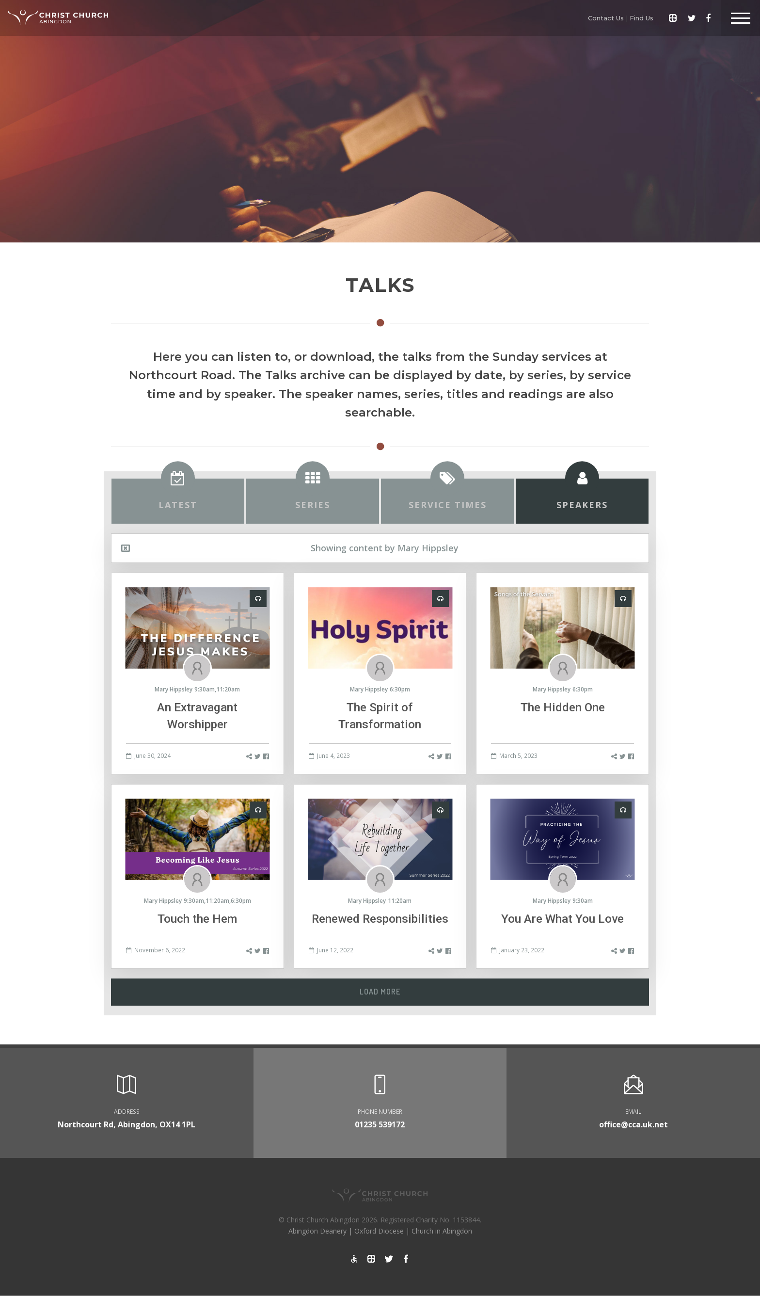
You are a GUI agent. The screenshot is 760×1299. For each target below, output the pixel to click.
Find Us (641, 18)
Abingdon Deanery (317, 1230)
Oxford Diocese (379, 1230)
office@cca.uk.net (633, 1124)
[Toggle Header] (740, 18)
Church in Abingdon (442, 1230)
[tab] (177, 501)
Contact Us (606, 18)
